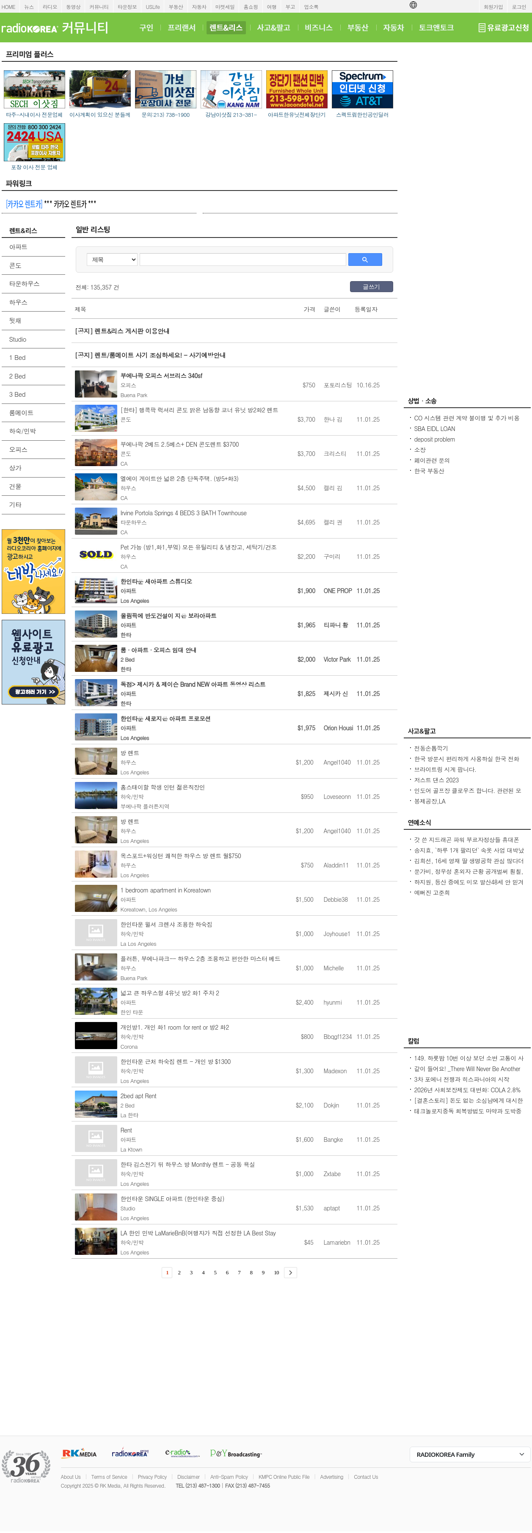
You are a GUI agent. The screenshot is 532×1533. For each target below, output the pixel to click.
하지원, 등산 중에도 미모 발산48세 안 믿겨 (469, 882)
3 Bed (17, 393)
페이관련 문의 (432, 460)
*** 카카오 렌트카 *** (51, 203)
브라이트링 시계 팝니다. (445, 769)
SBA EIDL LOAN (434, 428)
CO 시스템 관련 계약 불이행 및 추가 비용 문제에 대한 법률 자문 (467, 422)
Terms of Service (109, 1476)
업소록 (311, 6)
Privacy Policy (152, 1476)
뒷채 (15, 320)
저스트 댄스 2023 (436, 780)
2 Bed (17, 375)
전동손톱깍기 (431, 748)
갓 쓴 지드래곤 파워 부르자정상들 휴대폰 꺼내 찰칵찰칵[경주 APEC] (466, 843)
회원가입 (493, 6)
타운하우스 (24, 283)
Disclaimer (188, 1476)
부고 (290, 6)
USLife (153, 6)
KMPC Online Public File (284, 1476)
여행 (272, 6)
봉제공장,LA (430, 801)
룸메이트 (21, 412)
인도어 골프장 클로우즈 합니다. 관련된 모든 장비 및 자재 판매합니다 (467, 794)
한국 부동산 (429, 471)
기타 (15, 504)
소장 (420, 449)
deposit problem (434, 439)
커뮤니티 (99, 6)
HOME (9, 6)
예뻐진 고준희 (432, 892)
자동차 (199, 6)
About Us (71, 1476)
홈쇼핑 (250, 6)
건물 (15, 486)
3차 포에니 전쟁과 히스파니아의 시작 (462, 1079)
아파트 (18, 246)
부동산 (175, 6)
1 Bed (17, 357)
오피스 (18, 449)
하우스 (18, 302)
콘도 (15, 265)
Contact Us (366, 1476)
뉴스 (29, 6)
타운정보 (127, 6)
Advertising (331, 1476)
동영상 (73, 6)
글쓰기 (371, 286)
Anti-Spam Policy (229, 1476)
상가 (15, 467)
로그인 (519, 6)
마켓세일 (225, 6)
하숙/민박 (22, 430)
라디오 (50, 6)
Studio (17, 338)
